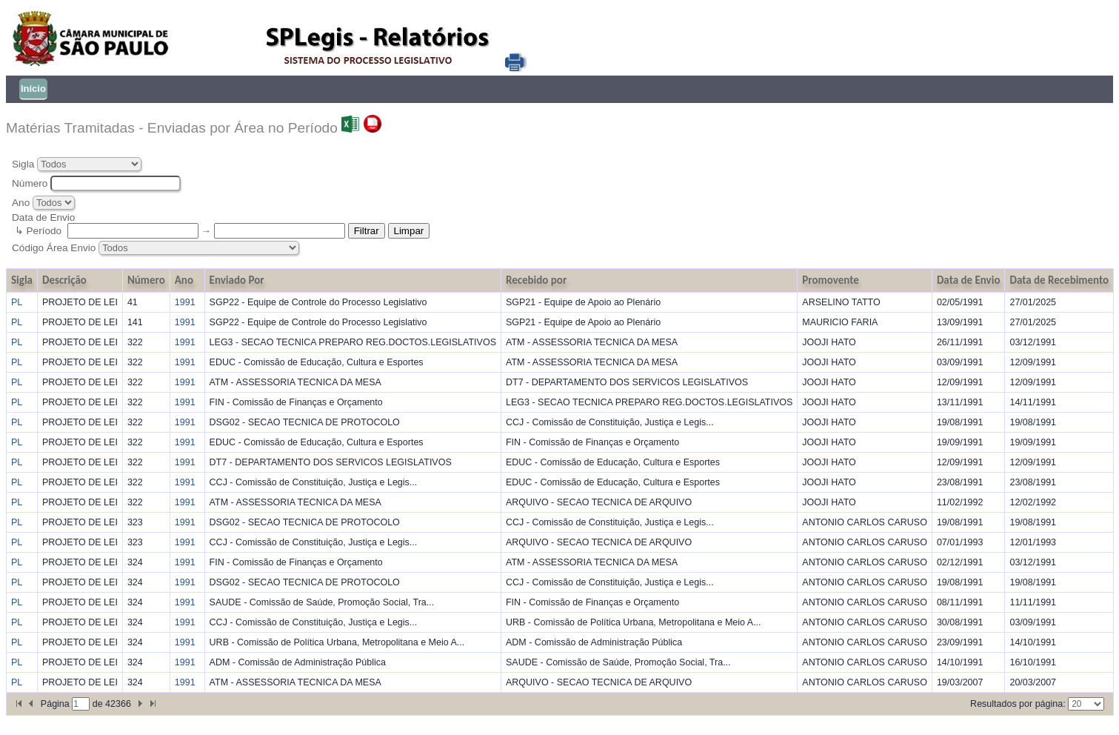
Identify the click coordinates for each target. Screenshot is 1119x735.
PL (16, 302)
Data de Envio (969, 280)
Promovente (830, 280)
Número (29, 183)
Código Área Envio (55, 247)
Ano (21, 202)
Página (56, 704)
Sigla (23, 164)
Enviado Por (237, 280)
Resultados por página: (1018, 704)
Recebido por (536, 280)
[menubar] (29, 89)
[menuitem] (31, 89)
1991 (185, 302)
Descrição (64, 280)
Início (33, 88)
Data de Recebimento (1059, 280)
